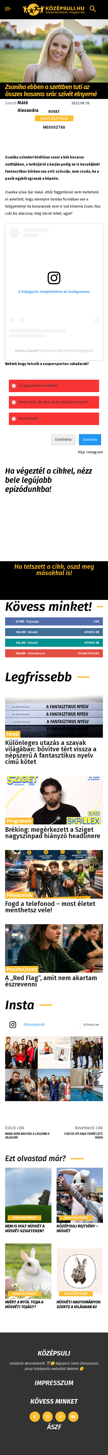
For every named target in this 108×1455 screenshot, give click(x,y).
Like (96, 621)
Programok (19, 821)
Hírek (13, 734)
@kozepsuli (34, 1024)
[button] (93, 9)
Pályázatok (19, 895)
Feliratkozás (88, 653)
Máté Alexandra (28, 106)
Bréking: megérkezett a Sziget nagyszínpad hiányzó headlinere (52, 833)
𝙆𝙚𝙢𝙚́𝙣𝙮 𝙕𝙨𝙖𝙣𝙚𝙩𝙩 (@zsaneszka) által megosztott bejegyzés (54, 351)
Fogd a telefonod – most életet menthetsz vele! (50, 907)
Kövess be (91, 632)
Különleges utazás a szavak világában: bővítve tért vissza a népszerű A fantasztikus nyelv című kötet (51, 752)
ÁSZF (54, 1427)
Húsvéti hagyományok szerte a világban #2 (79, 1304)
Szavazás (90, 439)
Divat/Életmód (54, 118)
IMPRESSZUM (54, 1383)
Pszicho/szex (22, 969)
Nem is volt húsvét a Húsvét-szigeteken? (25, 1228)
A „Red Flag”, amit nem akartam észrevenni (51, 981)
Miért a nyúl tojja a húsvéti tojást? (24, 1304)
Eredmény (63, 439)
